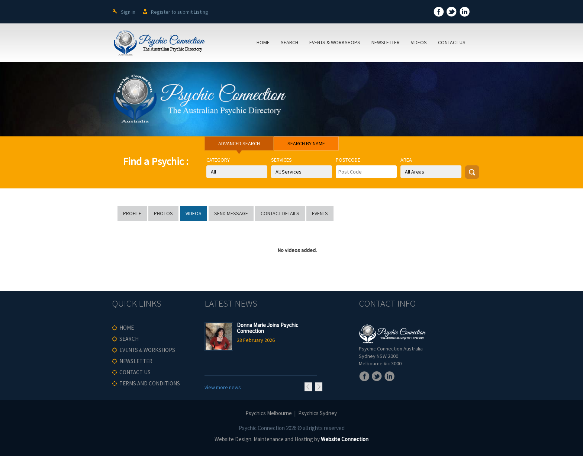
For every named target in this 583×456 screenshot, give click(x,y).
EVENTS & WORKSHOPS (334, 42)
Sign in (128, 12)
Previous (308, 386)
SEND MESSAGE (231, 213)
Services (281, 159)
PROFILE (132, 213)
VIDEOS (419, 42)
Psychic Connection (262, 427)
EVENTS (320, 213)
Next (318, 386)
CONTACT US (452, 42)
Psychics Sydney (317, 413)
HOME (263, 42)
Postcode (348, 159)
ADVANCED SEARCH (239, 143)
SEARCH (289, 42)
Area (406, 159)
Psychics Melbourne (268, 413)
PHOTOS (163, 213)
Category (218, 159)
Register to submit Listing (179, 12)
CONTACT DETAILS (280, 213)
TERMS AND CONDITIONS (149, 383)
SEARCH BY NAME (306, 143)
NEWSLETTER (385, 42)
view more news (222, 387)
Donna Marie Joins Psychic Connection (267, 328)
